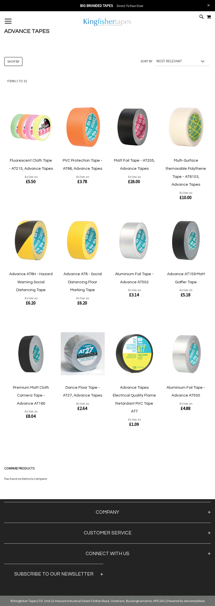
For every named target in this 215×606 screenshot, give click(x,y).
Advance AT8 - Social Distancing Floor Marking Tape (83, 282)
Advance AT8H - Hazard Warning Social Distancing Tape (31, 282)
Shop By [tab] (13, 61)
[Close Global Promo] (208, 5)
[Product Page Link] (31, 127)
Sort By (146, 61)
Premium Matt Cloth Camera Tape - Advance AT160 (31, 395)
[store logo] (107, 25)
